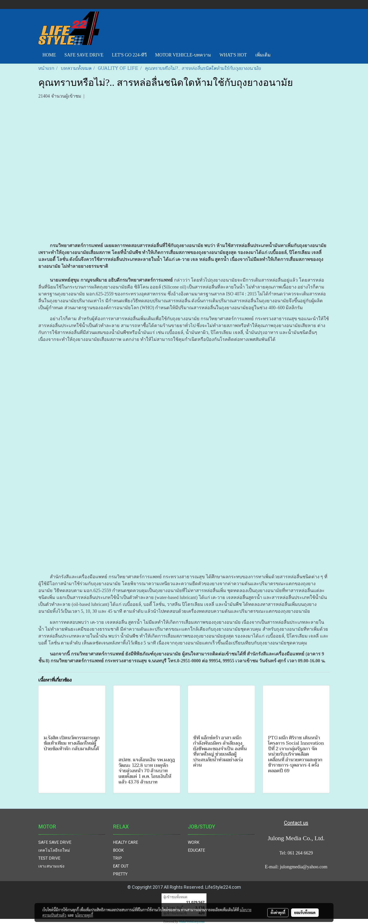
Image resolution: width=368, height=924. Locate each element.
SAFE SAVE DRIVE (83, 54)
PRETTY (120, 874)
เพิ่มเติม (263, 54)
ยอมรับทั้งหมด (305, 912)
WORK (193, 842)
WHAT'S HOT (233, 54)
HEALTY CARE (125, 842)
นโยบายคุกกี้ (84, 915)
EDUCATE (196, 850)
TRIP (117, 858)
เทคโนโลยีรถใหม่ (54, 850)
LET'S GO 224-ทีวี (129, 54)
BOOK (118, 850)
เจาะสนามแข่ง (51, 866)
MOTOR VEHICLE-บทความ (183, 54)
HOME (49, 54)
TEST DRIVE (49, 858)
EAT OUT (121, 866)
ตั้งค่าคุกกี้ (278, 912)
